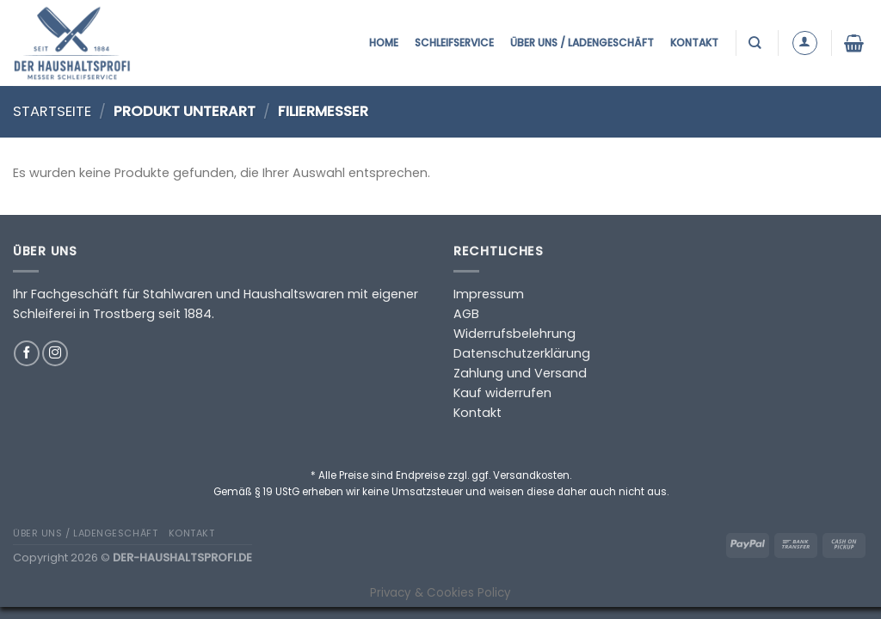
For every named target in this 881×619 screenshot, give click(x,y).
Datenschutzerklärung (521, 353)
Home (383, 42)
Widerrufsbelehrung (514, 333)
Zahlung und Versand (520, 373)
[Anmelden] (804, 43)
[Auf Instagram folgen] (55, 353)
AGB (466, 313)
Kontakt (694, 42)
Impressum (488, 294)
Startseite (52, 111)
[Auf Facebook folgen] (27, 353)
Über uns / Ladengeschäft (582, 42)
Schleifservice (454, 42)
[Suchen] (757, 42)
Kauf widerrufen (502, 392)
